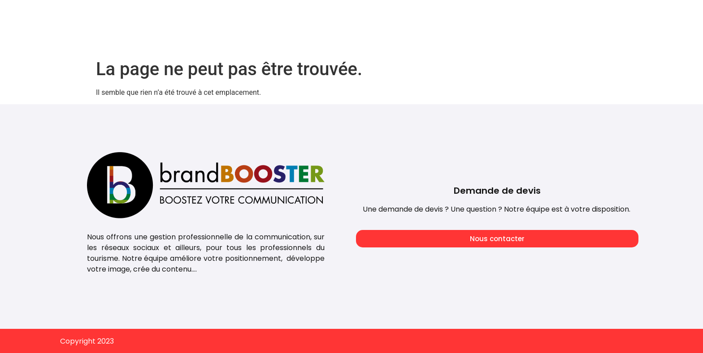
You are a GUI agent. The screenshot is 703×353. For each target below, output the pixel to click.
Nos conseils (533, 14)
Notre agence (404, 14)
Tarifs (352, 14)
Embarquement (601, 14)
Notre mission (471, 14)
